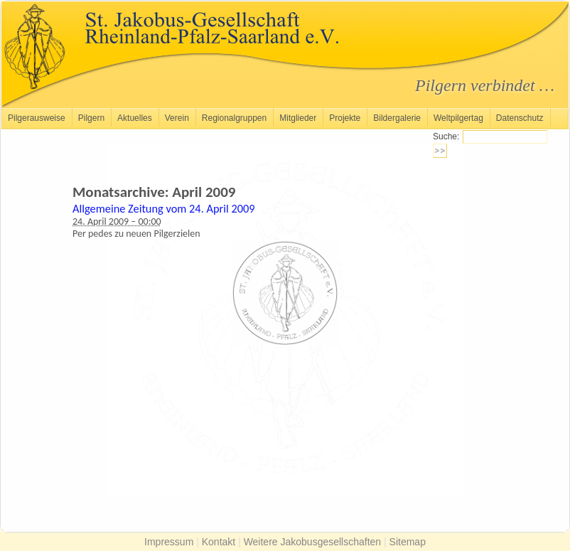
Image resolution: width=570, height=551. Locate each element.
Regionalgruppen (234, 118)
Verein (177, 118)
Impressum (168, 541)
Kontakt (218, 541)
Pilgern (91, 118)
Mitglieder (297, 118)
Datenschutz (520, 118)
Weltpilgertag (458, 118)
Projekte (344, 118)
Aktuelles (134, 118)
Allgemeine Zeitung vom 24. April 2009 (163, 208)
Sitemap (407, 541)
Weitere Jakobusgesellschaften (313, 541)
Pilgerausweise (36, 118)
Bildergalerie (397, 118)
